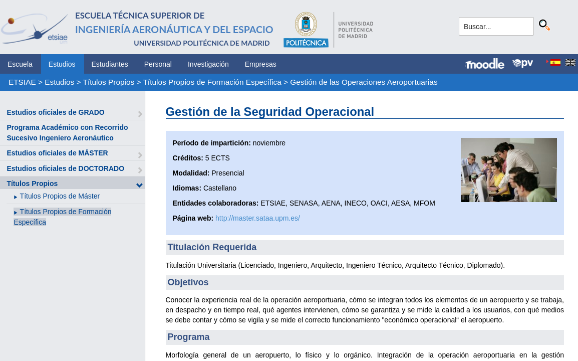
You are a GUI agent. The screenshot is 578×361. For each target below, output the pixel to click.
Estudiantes (110, 64)
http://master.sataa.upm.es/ (257, 218)
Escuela (20, 64)
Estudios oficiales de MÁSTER (57, 153)
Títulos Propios (109, 82)
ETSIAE (22, 82)
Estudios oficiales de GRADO (55, 112)
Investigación (208, 64)
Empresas (260, 64)
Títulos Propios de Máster (60, 196)
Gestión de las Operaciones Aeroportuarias (363, 82)
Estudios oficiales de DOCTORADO (65, 168)
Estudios (62, 64)
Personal (158, 64)
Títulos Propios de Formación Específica (212, 82)
